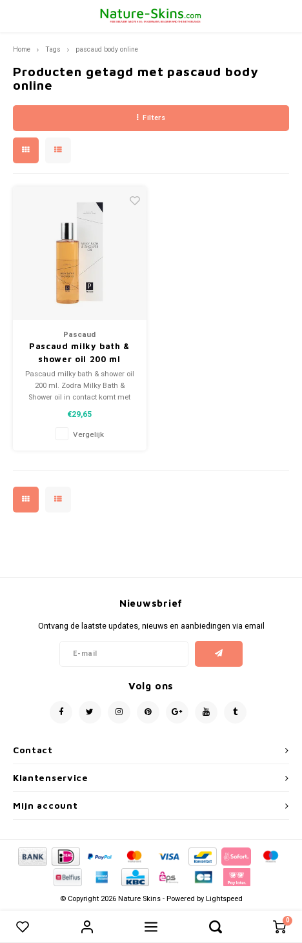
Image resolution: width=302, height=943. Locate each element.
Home (21, 49)
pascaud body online (107, 49)
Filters (151, 117)
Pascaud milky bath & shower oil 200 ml (79, 352)
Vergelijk (88, 434)
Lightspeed (224, 898)
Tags (53, 49)
